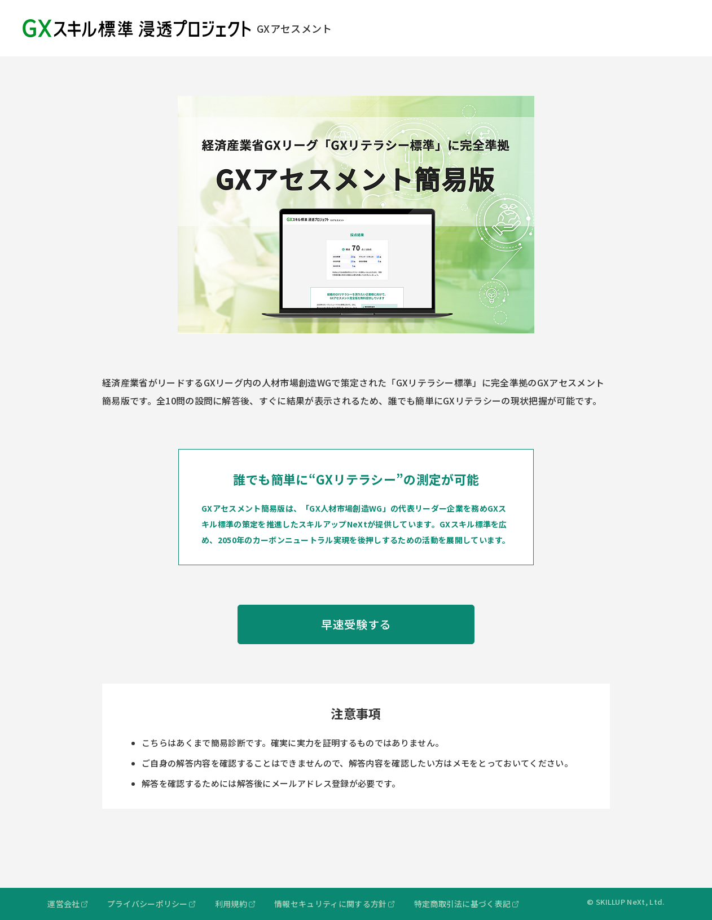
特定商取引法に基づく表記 (462, 903)
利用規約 (231, 903)
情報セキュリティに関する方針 (330, 903)
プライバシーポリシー (147, 903)
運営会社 (63, 903)
